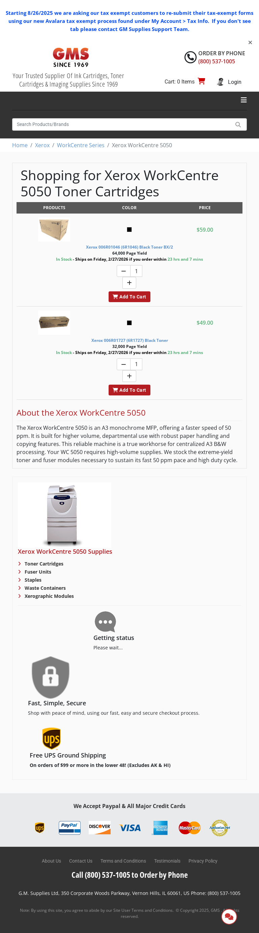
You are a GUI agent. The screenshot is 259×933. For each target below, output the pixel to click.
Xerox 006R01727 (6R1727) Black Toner (129, 340)
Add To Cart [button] (129, 296)
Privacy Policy (203, 861)
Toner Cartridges (43, 563)
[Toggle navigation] (244, 100)
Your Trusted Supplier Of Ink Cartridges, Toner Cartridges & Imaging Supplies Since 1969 (68, 80)
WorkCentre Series (81, 145)
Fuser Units (37, 572)
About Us (51, 861)
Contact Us (80, 861)
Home (20, 145)
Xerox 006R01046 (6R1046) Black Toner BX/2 (129, 247)
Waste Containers (44, 588)
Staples (32, 580)
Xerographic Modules (48, 596)
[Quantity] (136, 271)
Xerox (42, 145)
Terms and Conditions (123, 861)
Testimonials (167, 861)
